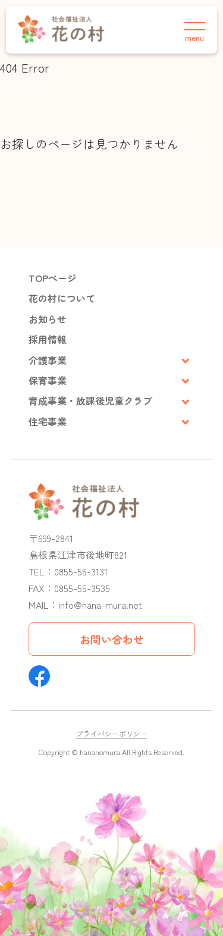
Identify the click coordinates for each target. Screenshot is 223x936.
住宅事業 (48, 421)
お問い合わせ (112, 639)
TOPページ (53, 277)
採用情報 (48, 339)
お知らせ (48, 318)
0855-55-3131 (81, 571)
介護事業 (48, 360)
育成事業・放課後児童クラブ (90, 400)
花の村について (62, 298)
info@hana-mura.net (100, 604)
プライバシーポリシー (111, 733)
